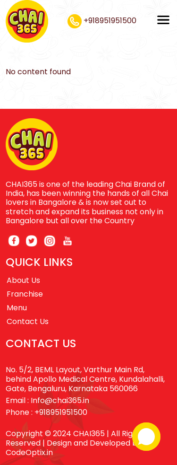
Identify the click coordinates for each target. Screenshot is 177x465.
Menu (17, 307)
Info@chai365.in (60, 400)
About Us (23, 280)
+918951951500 (101, 20)
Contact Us (28, 321)
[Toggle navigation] (163, 20)
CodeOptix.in (29, 452)
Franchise (25, 294)
